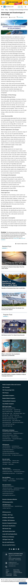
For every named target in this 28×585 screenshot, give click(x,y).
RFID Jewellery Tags (16, 420)
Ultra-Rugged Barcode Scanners (8, 495)
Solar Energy (20, 17)
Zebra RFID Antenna (6, 446)
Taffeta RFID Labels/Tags (7, 426)
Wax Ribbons (12, 478)
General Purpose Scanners (7, 493)
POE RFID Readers (14, 436)
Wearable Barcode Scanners (8, 486)
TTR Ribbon (4, 480)
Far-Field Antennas (15, 446)
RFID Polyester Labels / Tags (19, 413)
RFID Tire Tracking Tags (14, 415)
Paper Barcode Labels (6, 460)
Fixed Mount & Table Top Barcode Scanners (10, 489)
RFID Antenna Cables (6, 455)
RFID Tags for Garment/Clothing (8, 407)
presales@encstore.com (14, 563)
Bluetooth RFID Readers (17, 438)
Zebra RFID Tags (17, 409)
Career (14, 574)
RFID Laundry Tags (18, 417)
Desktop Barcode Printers (7, 471)
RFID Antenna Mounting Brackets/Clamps (10, 453)
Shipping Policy (16, 571)
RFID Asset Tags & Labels (7, 409)
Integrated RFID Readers (18, 433)
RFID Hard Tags (5, 415)
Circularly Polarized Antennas (8, 451)
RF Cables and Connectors (17, 455)
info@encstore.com (13, 562)
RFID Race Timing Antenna (17, 447)
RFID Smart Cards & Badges (17, 422)
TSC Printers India (16, 469)
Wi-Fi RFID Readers (6, 436)
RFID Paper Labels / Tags (7, 413)
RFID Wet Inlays (17, 411)
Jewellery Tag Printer (6, 508)
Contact (15, 575)
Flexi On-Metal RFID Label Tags (8, 424)
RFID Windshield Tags (6, 422)
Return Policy (16, 569)
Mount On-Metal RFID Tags (7, 411)
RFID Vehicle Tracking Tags (7, 417)
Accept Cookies (23, 583)
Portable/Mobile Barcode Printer (8, 473)
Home (2, 9)
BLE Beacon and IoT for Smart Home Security (13, 335)
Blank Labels (11, 464)
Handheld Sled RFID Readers (8, 440)
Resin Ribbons (5, 478)
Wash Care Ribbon (11, 480)
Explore (7, 571)
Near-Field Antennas (6, 447)
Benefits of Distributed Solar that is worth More (13, 288)
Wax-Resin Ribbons (20, 478)
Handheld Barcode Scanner (19, 488)
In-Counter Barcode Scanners (8, 491)
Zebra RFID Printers (18, 506)
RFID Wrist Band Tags (6, 420)
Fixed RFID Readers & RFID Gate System (10, 431)
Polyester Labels (15, 460)
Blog (6, 9)
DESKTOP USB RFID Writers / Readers (9, 435)
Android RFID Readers (6, 438)
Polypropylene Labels (6, 462)
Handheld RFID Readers (7, 433)
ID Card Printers (19, 473)
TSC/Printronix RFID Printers (7, 506)
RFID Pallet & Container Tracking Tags (9, 418)
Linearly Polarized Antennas (7, 449)
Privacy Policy (16, 238)
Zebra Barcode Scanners (7, 488)
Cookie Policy (9, 575)
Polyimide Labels (15, 462)
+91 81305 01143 (12, 566)
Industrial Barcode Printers (19, 471)
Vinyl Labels (4, 464)
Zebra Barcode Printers (7, 469)
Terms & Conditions (17, 572)
